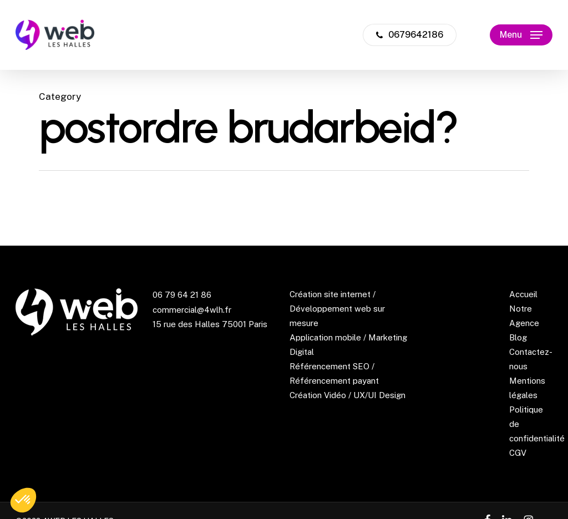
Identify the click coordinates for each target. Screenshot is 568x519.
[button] (521, 35)
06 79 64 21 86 (182, 294)
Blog (518, 337)
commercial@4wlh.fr (192, 309)
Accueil (523, 294)
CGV (517, 452)
